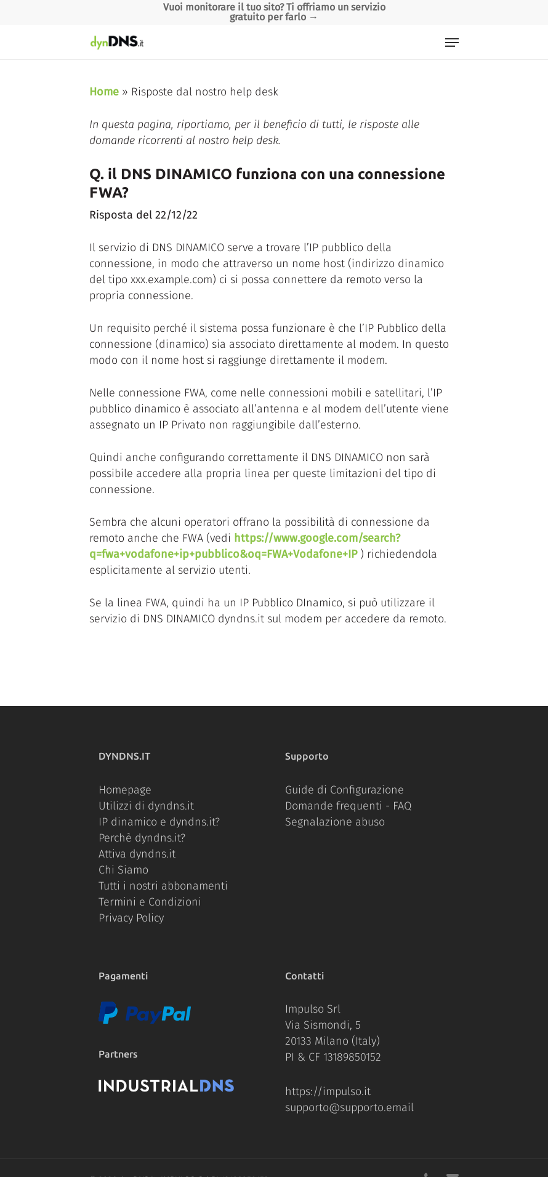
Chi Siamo (123, 870)
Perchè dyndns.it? (142, 838)
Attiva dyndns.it (137, 854)
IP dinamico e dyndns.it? (159, 822)
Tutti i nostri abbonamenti (163, 886)
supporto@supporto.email (349, 1107)
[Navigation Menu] (452, 42)
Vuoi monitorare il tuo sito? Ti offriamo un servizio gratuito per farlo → (274, 12)
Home (104, 91)
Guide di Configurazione (344, 790)
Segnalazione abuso (335, 822)
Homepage (125, 790)
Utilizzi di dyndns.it (146, 806)
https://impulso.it (328, 1091)
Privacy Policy (131, 918)
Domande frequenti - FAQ (348, 806)
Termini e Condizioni (150, 902)
